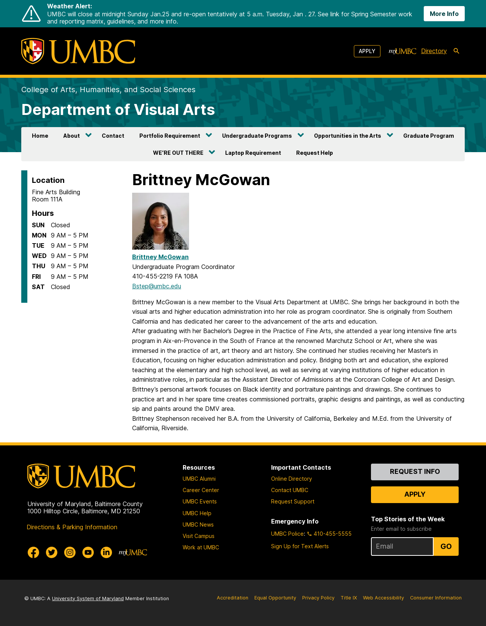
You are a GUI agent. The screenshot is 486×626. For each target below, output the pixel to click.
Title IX (349, 598)
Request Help (314, 152)
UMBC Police (287, 533)
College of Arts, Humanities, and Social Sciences (108, 89)
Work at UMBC (201, 547)
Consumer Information (436, 598)
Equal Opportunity (275, 598)
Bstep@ (156, 286)
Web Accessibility (383, 598)
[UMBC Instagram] (70, 552)
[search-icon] (456, 51)
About (71, 135)
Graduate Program (428, 135)
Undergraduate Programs (257, 135)
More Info (444, 13)
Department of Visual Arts (118, 109)
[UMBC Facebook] (33, 552)
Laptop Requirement (253, 152)
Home (40, 135)
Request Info (415, 471)
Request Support (292, 501)
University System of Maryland (88, 598)
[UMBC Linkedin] (106, 552)
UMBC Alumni (199, 478)
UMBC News (198, 524)
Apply (367, 51)
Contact (113, 135)
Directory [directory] (434, 51)
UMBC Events (200, 501)
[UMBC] (78, 51)
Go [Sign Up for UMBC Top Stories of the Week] (446, 546)
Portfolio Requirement (169, 135)
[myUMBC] (402, 51)
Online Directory (291, 478)
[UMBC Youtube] (88, 552)
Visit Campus (199, 536)
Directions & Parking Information (72, 527)
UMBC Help (197, 513)
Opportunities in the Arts (347, 135)
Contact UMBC (289, 490)
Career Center (201, 490)
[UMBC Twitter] (51, 552)
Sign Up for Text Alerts (300, 546)
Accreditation (232, 598)
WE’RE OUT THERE (178, 152)
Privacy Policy (318, 598)
